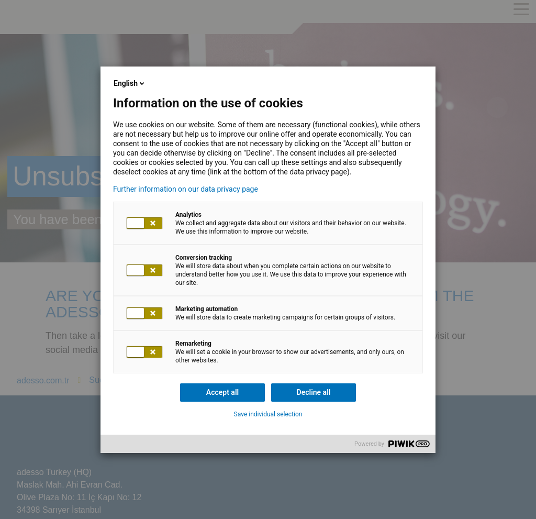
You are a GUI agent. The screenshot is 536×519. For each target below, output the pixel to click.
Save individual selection (268, 414)
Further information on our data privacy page (185, 189)
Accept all (222, 392)
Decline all (314, 392)
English (130, 83)
